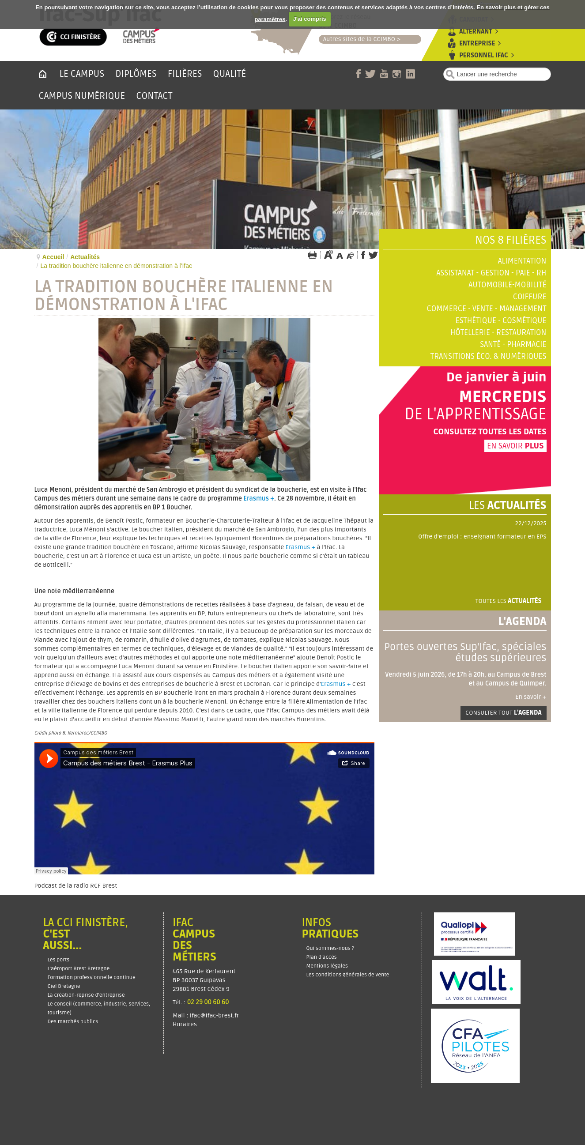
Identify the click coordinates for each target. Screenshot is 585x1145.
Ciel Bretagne (64, 986)
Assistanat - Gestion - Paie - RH (491, 273)
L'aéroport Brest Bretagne (79, 968)
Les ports (59, 960)
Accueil (53, 256)
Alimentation (522, 261)
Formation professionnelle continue (92, 977)
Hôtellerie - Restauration (498, 332)
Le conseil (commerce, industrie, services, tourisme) (99, 1008)
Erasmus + (259, 498)
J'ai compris (309, 18)
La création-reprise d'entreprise (86, 995)
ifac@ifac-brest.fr (214, 1015)
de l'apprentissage (475, 414)
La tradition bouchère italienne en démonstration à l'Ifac (183, 296)
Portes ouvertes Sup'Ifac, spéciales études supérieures (465, 652)
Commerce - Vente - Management (487, 308)
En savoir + (530, 697)
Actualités (85, 256)
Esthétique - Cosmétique (501, 320)
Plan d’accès (321, 957)
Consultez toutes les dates (489, 432)
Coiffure (530, 296)
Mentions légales (327, 966)
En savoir (515, 446)
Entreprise (477, 43)
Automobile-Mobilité (507, 285)
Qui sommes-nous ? (330, 948)
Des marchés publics (73, 1021)
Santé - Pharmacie (513, 344)
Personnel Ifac (483, 55)
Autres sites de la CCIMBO (357, 39)
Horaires (185, 1024)
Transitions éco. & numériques (488, 356)
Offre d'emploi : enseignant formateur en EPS (482, 536)
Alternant (475, 31)
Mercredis (502, 397)
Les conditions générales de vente (347, 975)
